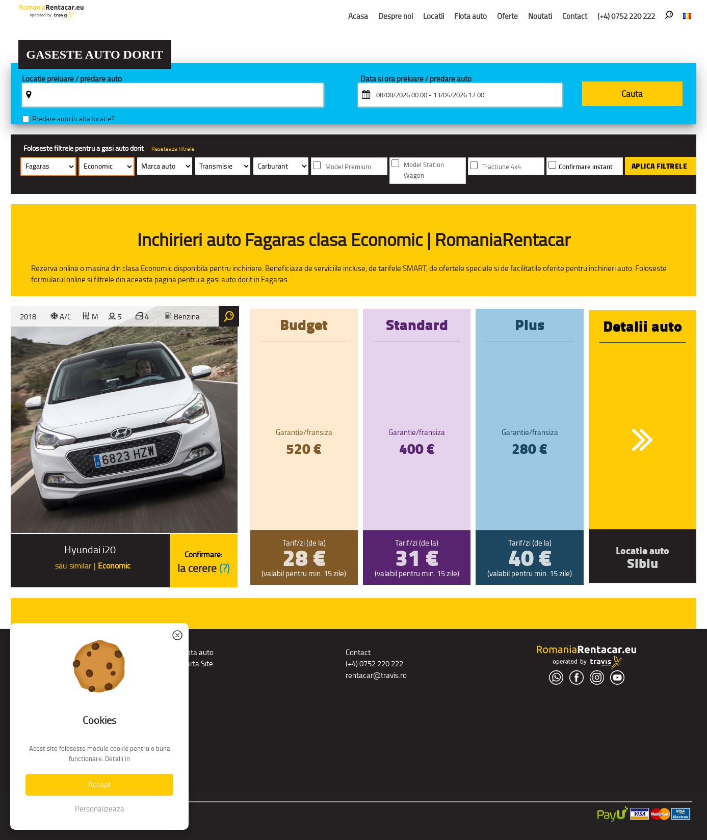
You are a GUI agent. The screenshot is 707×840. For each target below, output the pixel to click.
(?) (224, 568)
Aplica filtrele (660, 166)
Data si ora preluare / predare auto (416, 79)
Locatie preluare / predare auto (72, 79)
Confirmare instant (586, 167)
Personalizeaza (99, 808)
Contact (574, 16)
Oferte (507, 16)
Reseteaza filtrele (173, 149)
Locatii (433, 16)
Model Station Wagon (424, 170)
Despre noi (395, 16)
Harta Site (197, 663)
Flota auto (470, 16)
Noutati (540, 16)
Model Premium (348, 166)
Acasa (358, 16)
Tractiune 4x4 (501, 166)
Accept (99, 784)
